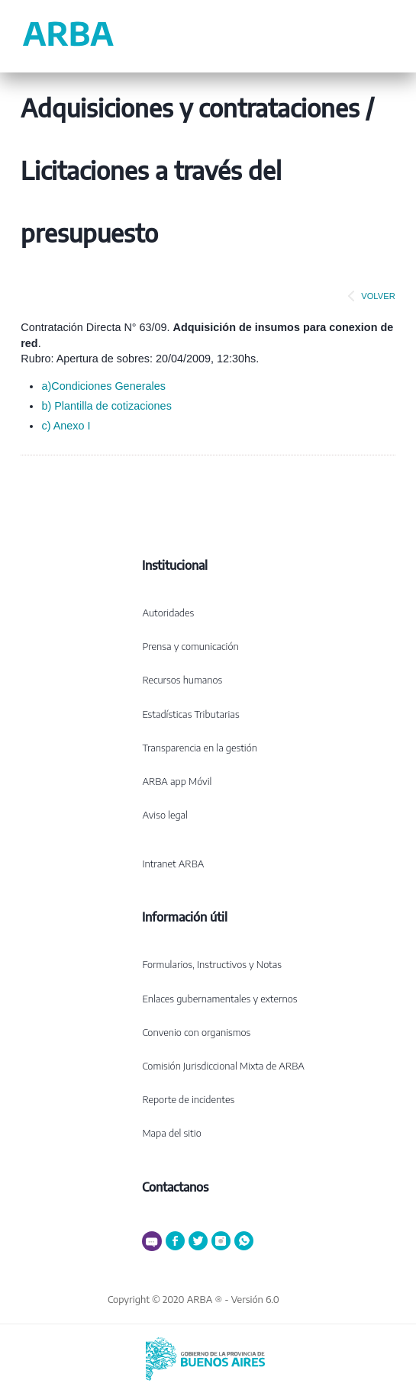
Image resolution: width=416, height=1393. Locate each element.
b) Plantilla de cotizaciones (106, 406)
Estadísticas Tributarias (190, 714)
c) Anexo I (65, 426)
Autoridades (168, 612)
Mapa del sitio (171, 1133)
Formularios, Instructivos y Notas (212, 964)
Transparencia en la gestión (199, 748)
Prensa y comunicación (190, 646)
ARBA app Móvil (176, 781)
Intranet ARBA (173, 863)
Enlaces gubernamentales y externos (219, 998)
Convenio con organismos (196, 1032)
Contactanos (175, 1187)
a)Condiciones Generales (103, 386)
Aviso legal (165, 815)
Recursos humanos (182, 680)
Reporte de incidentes (188, 1099)
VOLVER (368, 296)
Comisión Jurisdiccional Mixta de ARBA (223, 1066)
